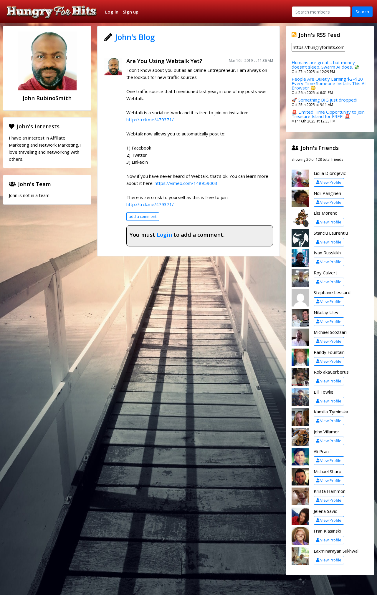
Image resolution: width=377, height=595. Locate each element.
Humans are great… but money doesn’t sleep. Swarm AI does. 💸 (326, 64)
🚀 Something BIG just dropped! (324, 100)
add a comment (142, 216)
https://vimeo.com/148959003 (186, 183)
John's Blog (135, 37)
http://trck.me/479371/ (150, 119)
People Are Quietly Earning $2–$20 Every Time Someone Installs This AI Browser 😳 (329, 83)
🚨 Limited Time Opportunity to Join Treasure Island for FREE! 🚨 (328, 114)
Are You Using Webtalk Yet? (164, 60)
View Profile (328, 182)
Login (164, 234)
